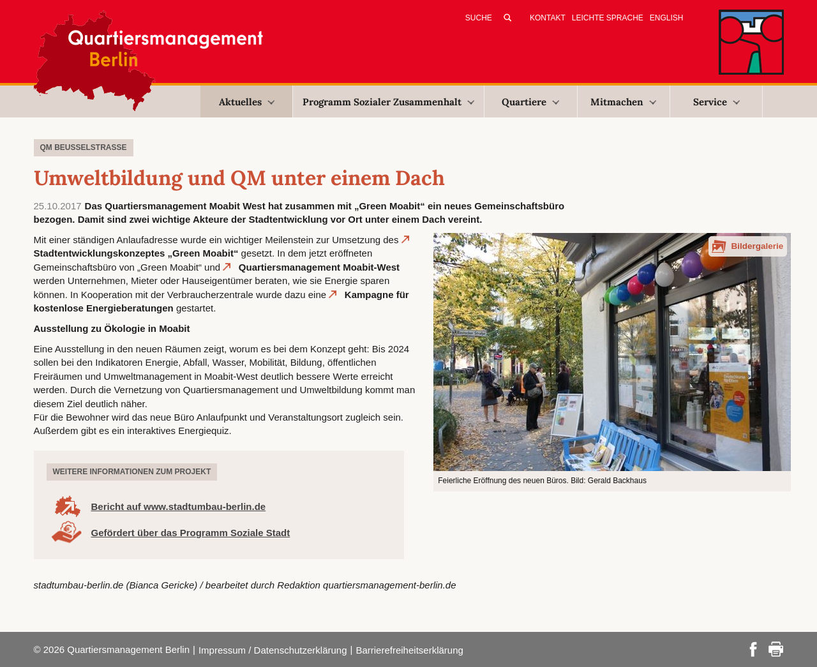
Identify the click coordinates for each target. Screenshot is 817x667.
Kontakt (548, 17)
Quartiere (530, 102)
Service (716, 102)
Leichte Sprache (607, 17)
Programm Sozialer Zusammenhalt (388, 102)
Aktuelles (246, 102)
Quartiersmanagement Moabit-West (319, 267)
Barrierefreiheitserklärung (409, 650)
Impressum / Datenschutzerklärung (273, 650)
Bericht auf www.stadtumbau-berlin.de (178, 506)
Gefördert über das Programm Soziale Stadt (190, 532)
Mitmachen (623, 102)
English (667, 17)
